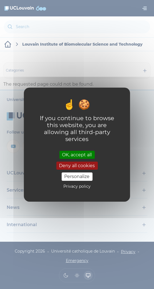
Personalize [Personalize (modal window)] (77, 176)
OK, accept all (77, 154)
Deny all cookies (77, 165)
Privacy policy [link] (77, 186)
